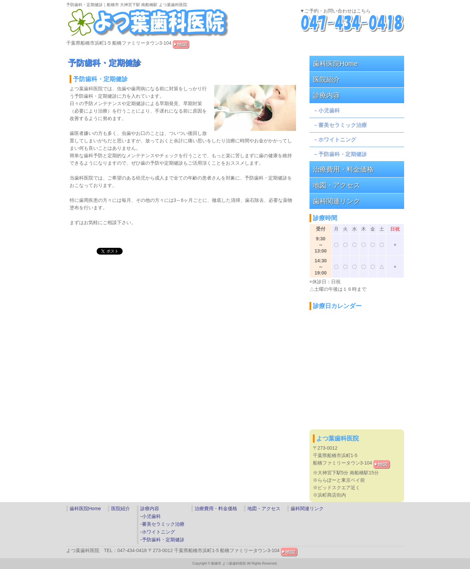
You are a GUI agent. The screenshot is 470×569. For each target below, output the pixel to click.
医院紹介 (326, 79)
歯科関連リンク (336, 201)
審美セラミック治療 (342, 125)
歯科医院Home (335, 63)
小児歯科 (329, 110)
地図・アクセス (336, 185)
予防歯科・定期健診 (342, 154)
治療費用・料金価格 (343, 169)
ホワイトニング (337, 139)
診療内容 (326, 95)
